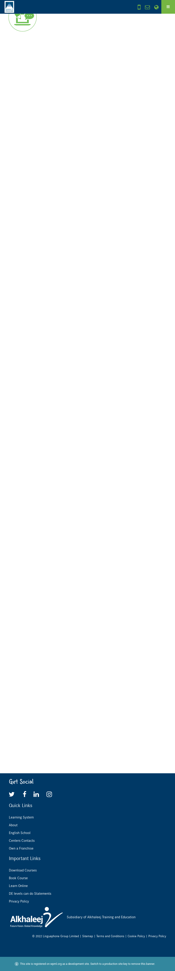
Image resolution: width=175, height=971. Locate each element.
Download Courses (23, 870)
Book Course (18, 878)
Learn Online (18, 886)
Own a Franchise (21, 848)
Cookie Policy (136, 936)
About (13, 825)
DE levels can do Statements (30, 894)
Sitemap (87, 936)
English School (20, 833)
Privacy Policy (19, 901)
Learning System (21, 817)
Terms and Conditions (110, 936)
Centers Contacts (22, 841)
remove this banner (142, 964)
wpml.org (56, 964)
